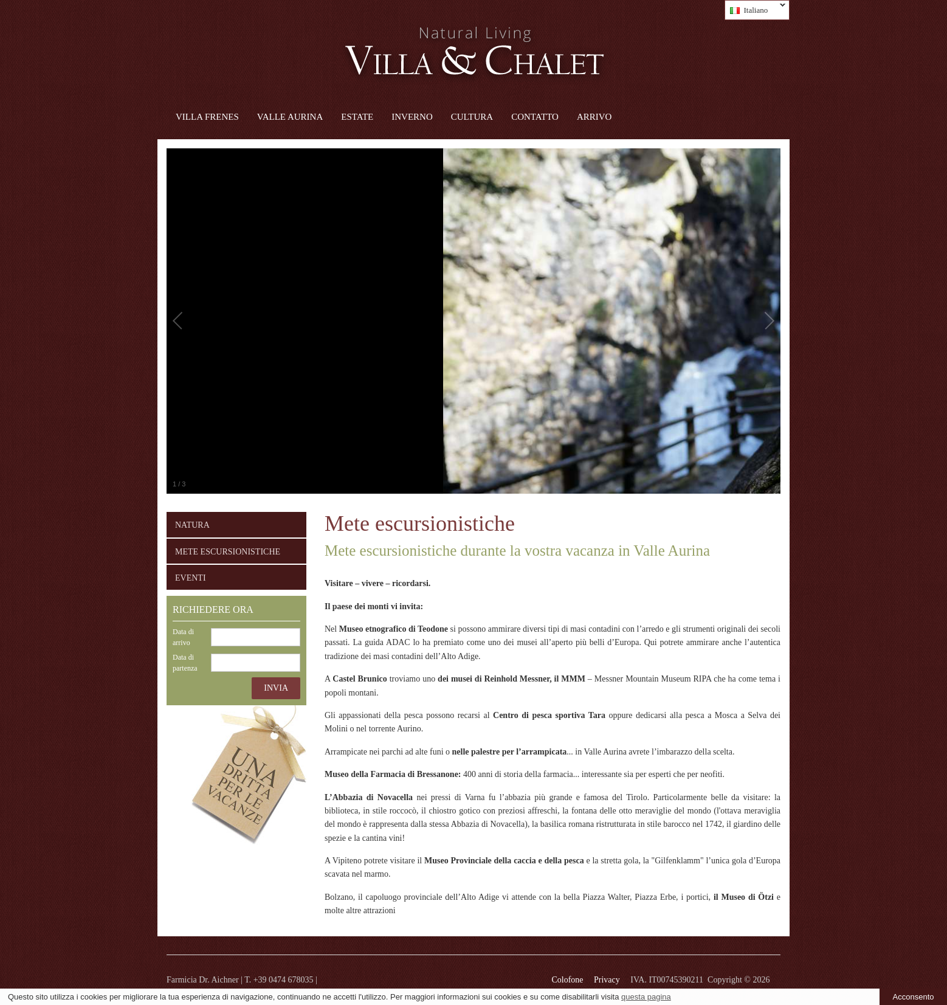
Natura (192, 525)
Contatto (535, 117)
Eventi (190, 577)
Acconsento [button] (913, 996)
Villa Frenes (207, 117)
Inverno (412, 117)
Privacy (607, 979)
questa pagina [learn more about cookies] (646, 996)
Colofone (567, 979)
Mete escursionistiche (227, 551)
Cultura (472, 117)
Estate (357, 117)
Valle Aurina (290, 117)
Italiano (755, 10)
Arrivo (594, 117)
